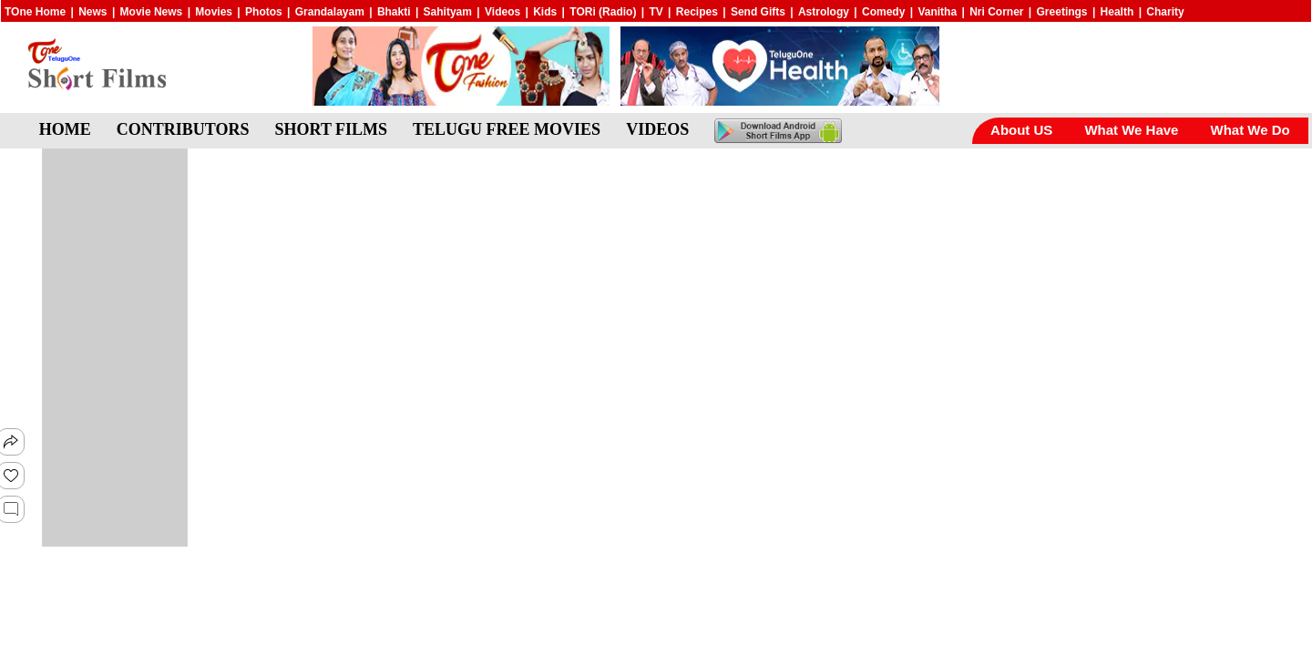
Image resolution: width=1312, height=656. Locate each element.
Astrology (823, 11)
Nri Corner (996, 11)
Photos (263, 11)
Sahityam (448, 11)
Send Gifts (758, 11)
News (92, 11)
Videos (502, 11)
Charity (1165, 11)
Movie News (151, 11)
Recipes (697, 11)
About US (1021, 130)
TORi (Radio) (602, 11)
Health (1117, 11)
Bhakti (394, 11)
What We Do (1249, 130)
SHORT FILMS (331, 129)
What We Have (1131, 130)
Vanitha (937, 11)
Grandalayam (329, 11)
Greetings (1062, 11)
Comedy (883, 11)
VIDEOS (657, 129)
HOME (65, 129)
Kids (545, 11)
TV (655, 11)
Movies (213, 11)
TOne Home (35, 11)
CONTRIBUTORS (183, 129)
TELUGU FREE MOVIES (506, 129)
